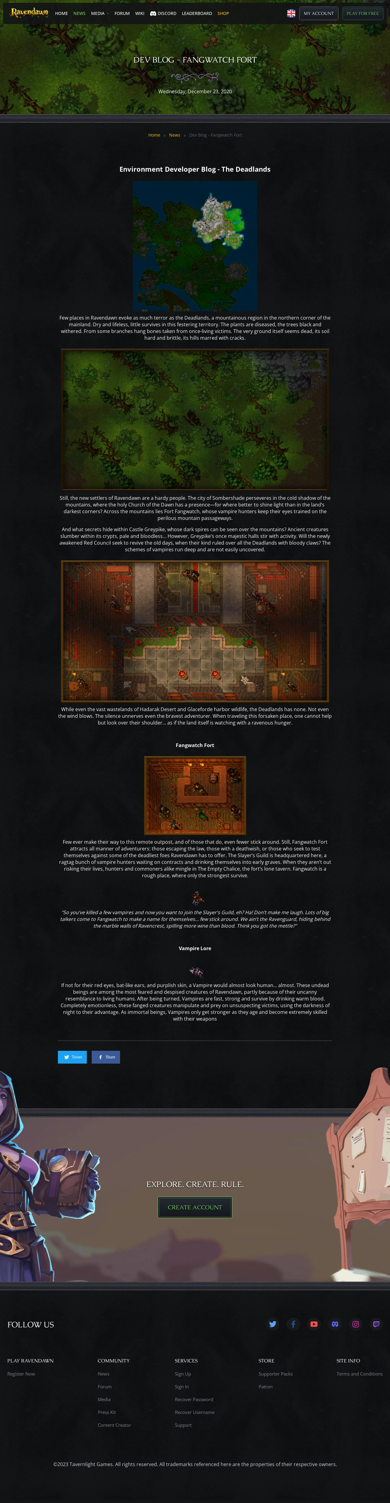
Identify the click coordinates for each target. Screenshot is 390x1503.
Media (98, 13)
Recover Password (194, 1402)
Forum (122, 13)
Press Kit (107, 1415)
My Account (319, 13)
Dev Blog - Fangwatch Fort (215, 135)
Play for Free (363, 13)
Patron (266, 1389)
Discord (163, 13)
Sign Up (183, 1376)
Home (61, 13)
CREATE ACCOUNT (195, 1209)
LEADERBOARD (197, 13)
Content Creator (114, 1428)
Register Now (21, 1376)
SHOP (223, 13)
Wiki (139, 13)
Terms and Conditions (360, 1376)
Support (183, 1428)
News (79, 13)
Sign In (182, 1389)
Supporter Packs (276, 1376)
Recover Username (194, 1415)
